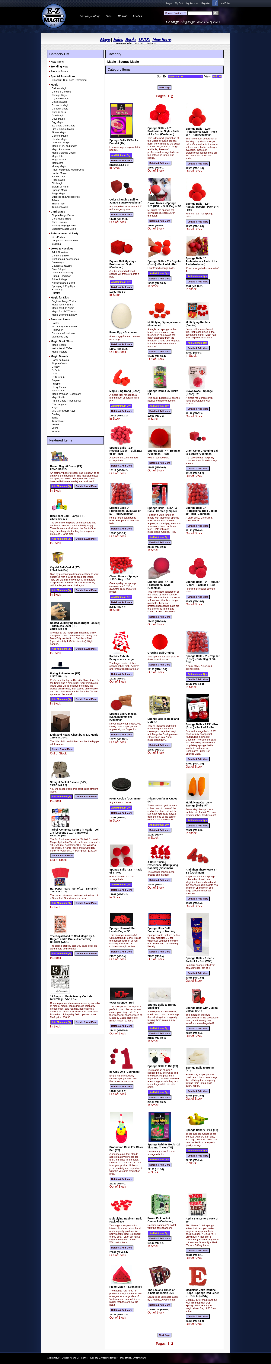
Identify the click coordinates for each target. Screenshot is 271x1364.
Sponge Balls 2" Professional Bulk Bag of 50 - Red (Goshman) (125, 510)
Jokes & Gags (59, 279)
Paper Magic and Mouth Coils (68, 169)
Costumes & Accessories (65, 259)
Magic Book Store (62, 341)
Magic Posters (59, 351)
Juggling (56, 244)
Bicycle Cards (59, 363)
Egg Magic (57, 122)
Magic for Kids (60, 297)
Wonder (56, 431)
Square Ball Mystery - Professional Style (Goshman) (122, 264)
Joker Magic (58, 390)
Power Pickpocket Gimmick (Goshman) (160, 1220)
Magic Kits (57, 156)
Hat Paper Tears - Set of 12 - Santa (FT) (74, 888)
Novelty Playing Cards (64, 225)
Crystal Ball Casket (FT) (65, 567)
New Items (161, 39)
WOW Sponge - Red (121, 1002)
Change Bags (59, 95)
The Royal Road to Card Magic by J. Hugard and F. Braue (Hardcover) (72, 938)
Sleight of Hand (60, 186)
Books (130, 39)
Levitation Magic (60, 142)
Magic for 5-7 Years (62, 304)
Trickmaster (58, 421)
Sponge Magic (59, 190)
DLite (54, 373)
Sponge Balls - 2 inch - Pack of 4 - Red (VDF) (200, 960)
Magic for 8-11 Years (63, 308)
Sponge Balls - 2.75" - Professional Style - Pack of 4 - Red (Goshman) (201, 131)
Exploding (57, 289)
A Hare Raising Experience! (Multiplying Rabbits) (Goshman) (163, 865)
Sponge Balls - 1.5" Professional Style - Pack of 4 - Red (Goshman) (163, 131)
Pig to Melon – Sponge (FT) (126, 1286)
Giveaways (58, 262)
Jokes (118, 39)
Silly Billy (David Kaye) (64, 410)
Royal (55, 407)
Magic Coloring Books (63, 152)
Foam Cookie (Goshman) (125, 798)
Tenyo (55, 417)
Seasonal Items (60, 319)
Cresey (55, 366)
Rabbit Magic (59, 176)
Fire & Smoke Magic (63, 129)
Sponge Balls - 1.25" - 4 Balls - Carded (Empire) (162, 509)
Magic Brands (59, 356)
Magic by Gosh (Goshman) (66, 393)
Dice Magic (58, 115)
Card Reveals (59, 222)
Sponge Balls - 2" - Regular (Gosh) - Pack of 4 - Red (164, 263)
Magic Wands (59, 159)
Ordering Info (139, 1357)
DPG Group (58, 377)
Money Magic (59, 166)
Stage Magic (58, 193)
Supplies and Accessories (66, 196)
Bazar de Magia (60, 360)
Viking (55, 427)
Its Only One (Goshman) (124, 1071)
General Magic (60, 135)
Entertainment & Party (64, 233)
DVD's (144, 39)
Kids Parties (58, 237)
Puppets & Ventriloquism (65, 240)
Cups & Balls (59, 112)
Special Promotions (63, 76)
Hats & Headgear (61, 276)
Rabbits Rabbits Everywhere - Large (121, 658)
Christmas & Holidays (63, 333)
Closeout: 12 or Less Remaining (69, 80)
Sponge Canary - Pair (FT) (202, 1129)
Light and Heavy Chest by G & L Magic (74, 734)
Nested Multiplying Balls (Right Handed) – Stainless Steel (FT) (75, 624)
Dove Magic (58, 118)
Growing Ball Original (161, 652)
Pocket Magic (59, 173)
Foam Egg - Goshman (123, 332)
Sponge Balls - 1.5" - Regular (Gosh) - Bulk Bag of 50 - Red (125, 450)
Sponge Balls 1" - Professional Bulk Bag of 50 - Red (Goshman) (201, 510)
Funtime (56, 383)
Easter (55, 323)
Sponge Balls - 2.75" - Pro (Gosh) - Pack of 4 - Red (202, 726)
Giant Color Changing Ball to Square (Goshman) (202, 452)
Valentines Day (60, 336)
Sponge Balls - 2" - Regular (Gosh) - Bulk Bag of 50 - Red (202, 659)
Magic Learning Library (64, 314)
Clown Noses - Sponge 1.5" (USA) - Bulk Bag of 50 (164, 205)
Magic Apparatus (61, 149)
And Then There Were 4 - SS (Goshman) (201, 871)
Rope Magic (58, 179)
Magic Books (59, 344)
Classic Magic (59, 101)
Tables (55, 200)
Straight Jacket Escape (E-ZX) (68, 782)
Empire (55, 380)
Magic (105, 39)
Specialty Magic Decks (64, 228)
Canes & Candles (61, 91)
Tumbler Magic (60, 207)
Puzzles (56, 292)
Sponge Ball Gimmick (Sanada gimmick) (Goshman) (122, 716)
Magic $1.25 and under (64, 146)
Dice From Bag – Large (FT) (67, 515)
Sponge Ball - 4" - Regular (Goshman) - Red (164, 452)
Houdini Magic (59, 139)
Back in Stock (59, 71)
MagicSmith (58, 397)
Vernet (55, 424)
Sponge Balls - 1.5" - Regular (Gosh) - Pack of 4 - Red (202, 206)
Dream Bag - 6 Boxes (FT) (66, 466)
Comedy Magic (60, 108)
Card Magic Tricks (61, 218)
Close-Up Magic (60, 105)
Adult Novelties (60, 252)
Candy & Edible (60, 255)
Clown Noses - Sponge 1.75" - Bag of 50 (123, 578)
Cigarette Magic (60, 98)
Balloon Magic (59, 88)
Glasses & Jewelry (62, 265)
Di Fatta (56, 370)
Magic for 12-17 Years (63, 311)
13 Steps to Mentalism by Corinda (71, 996)
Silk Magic (57, 183)
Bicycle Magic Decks (63, 215)
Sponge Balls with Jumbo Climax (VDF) (202, 1009)
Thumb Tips (58, 203)
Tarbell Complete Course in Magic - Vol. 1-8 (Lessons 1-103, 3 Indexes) (74, 831)
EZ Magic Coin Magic (63, 125)
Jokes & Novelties (62, 248)
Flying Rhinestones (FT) (65, 673)
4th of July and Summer (65, 326)
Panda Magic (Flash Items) (66, 400)
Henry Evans (59, 387)
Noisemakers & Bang (63, 282)
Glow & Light (59, 269)
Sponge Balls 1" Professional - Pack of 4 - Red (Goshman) (201, 261)
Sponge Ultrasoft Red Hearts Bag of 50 (122, 930)
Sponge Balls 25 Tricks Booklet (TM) (123, 142)
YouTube (225, 3)
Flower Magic (59, 132)
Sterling (56, 414)
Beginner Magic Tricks (64, 301)
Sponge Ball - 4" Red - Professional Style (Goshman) (161, 584)
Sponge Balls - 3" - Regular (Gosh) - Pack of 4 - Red (202, 583)
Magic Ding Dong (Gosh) (124, 390)
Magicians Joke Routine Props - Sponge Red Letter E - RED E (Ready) (202, 1292)
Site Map (112, 1357)
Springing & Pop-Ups (63, 286)
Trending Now (59, 66)
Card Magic (58, 211)
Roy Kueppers (59, 404)
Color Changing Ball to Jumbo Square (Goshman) (125, 201)
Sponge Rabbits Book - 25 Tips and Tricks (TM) (164, 1146)
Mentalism (57, 162)
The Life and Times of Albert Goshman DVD (161, 1291)
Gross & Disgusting (62, 272)
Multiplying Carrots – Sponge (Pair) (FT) (199, 804)
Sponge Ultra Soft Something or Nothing (161, 930)
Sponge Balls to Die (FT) (163, 1066)
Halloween (57, 329)
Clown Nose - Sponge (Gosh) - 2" (199, 392)
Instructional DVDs (62, 348)
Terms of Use (124, 1357)
